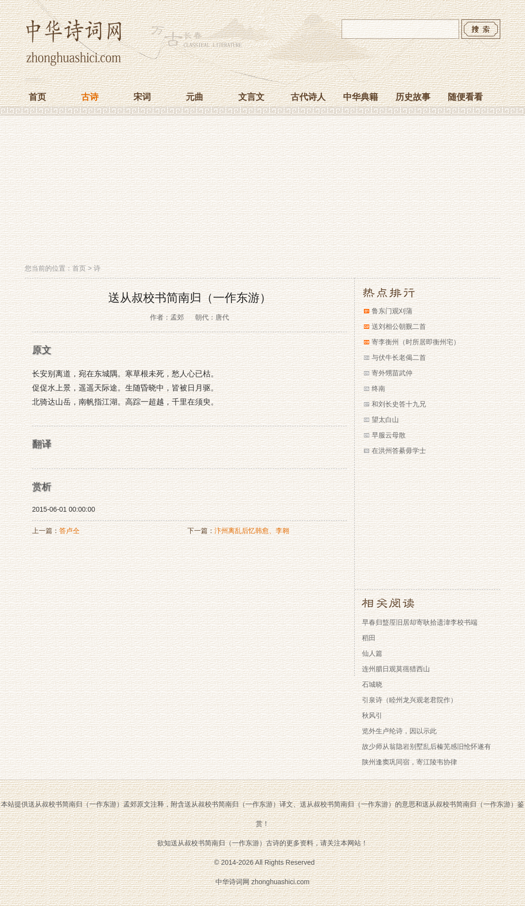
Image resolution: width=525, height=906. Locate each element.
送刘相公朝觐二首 (399, 326)
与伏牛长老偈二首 (399, 357)
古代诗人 (308, 97)
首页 (37, 97)
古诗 (89, 97)
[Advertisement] (262, 191)
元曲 (194, 97)
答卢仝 (69, 530)
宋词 (142, 97)
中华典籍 (360, 97)
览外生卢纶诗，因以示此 (399, 731)
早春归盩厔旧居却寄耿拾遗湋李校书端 (419, 622)
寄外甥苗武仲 (392, 373)
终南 (378, 388)
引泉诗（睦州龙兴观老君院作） (409, 700)
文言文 (251, 97)
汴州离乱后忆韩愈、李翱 (251, 530)
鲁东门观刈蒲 (392, 311)
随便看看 (465, 97)
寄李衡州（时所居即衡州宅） (416, 342)
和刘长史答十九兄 (399, 404)
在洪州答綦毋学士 (399, 450)
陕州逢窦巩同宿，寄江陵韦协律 (409, 762)
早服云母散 (389, 435)
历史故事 (412, 97)
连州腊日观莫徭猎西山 (396, 669)
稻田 (369, 638)
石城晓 (372, 684)
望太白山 (385, 419)
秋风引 (372, 715)
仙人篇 (372, 653)
